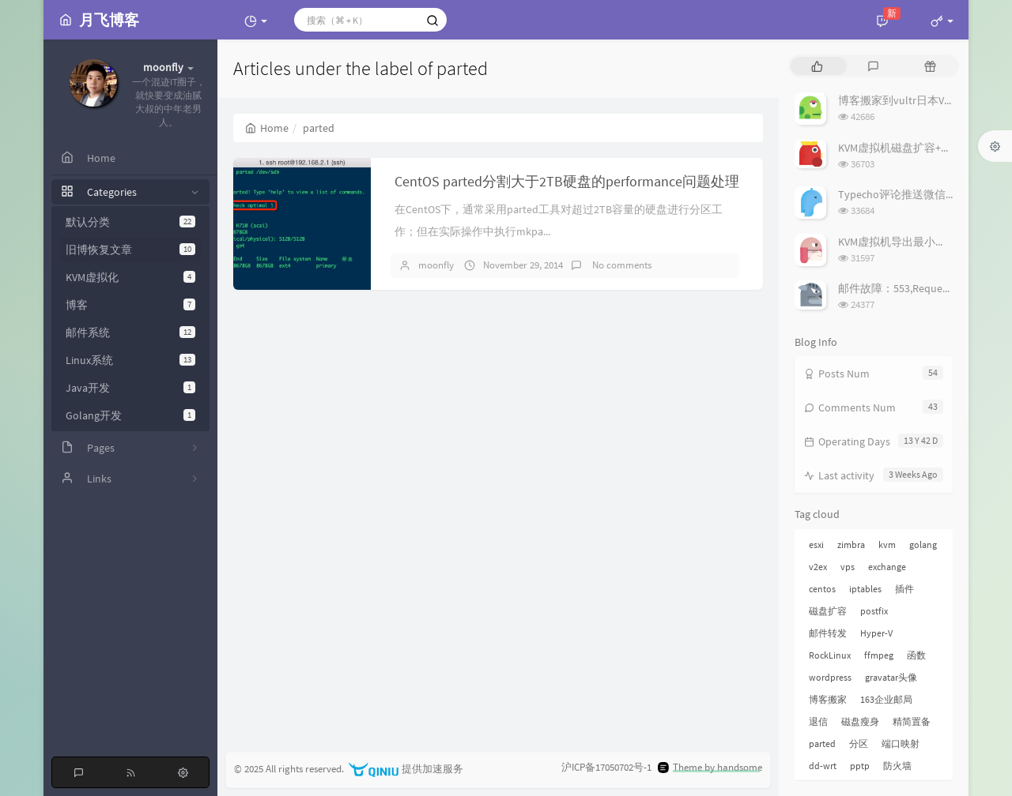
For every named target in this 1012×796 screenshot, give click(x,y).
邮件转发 (828, 633)
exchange (887, 567)
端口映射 (900, 743)
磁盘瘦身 (860, 721)
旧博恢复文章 (130, 249)
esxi (816, 544)
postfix (874, 611)
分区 (858, 743)
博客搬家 (828, 699)
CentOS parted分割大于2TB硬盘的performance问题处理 (567, 181)
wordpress (830, 677)
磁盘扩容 (828, 611)
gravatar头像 (891, 677)
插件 (904, 589)
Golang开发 (130, 415)
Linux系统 (130, 360)
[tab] (817, 66)
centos (822, 589)
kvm (887, 544)
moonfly (436, 265)
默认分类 (130, 222)
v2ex (818, 567)
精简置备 (912, 721)
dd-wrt (822, 766)
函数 (916, 655)
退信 (818, 721)
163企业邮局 (886, 699)
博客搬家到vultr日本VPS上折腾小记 (924, 100)
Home (267, 128)
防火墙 (897, 766)
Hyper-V (876, 633)
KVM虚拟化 (130, 277)
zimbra (851, 544)
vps (847, 567)
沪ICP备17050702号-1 (606, 767)
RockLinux (830, 655)
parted (822, 743)
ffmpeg (878, 655)
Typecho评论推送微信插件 (903, 194)
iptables (865, 589)
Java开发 (130, 388)
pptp (860, 766)
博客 (130, 305)
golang (923, 544)
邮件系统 (130, 332)
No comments (620, 265)
